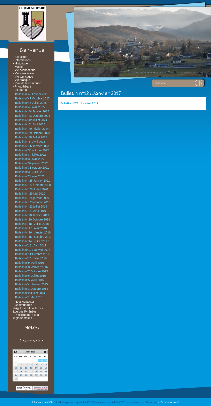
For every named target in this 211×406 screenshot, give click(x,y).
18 (21, 372)
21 (36, 372)
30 (46, 375)
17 (16, 372)
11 (21, 368)
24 (16, 375)
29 (41, 375)
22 (41, 372)
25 (21, 375)
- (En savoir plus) (168, 402)
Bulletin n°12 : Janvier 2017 (79, 103)
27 (31, 375)
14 (36, 368)
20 (31, 372)
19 (26, 372)
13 (31, 368)
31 (16, 379)
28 (36, 375)
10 (16, 368)
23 (46, 372)
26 (26, 375)
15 (41, 368)
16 (46, 368)
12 (26, 368)
